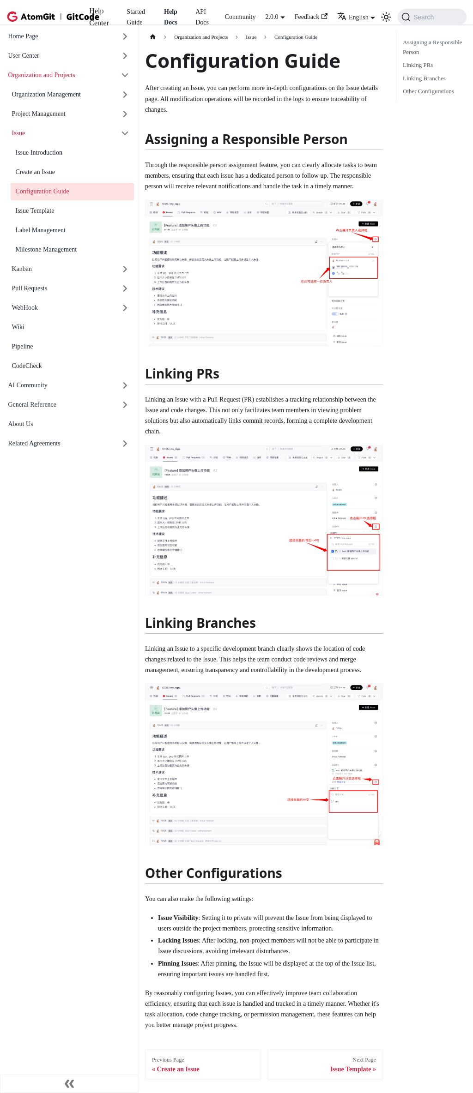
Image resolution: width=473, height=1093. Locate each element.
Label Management (41, 230)
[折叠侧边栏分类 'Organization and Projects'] (125, 75)
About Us (20, 423)
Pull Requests (30, 288)
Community (240, 16)
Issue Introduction (39, 152)
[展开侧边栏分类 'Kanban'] (125, 269)
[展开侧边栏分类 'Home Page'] (125, 37)
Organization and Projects (41, 75)
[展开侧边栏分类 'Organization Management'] (125, 95)
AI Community (28, 385)
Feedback (311, 17)
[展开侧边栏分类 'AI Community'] (125, 386)
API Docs (202, 17)
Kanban (22, 268)
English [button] (353, 17)
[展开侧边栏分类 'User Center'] (125, 56)
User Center (23, 55)
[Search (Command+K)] (432, 17)
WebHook (25, 307)
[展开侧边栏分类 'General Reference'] (125, 405)
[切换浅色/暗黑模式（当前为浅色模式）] (386, 17)
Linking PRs (418, 64)
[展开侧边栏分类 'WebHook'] (125, 308)
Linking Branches (424, 78)
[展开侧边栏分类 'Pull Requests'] (125, 289)
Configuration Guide (42, 191)
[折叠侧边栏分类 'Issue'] (125, 134)
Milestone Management (46, 249)
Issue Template (35, 210)
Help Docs (170, 17)
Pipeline (22, 346)
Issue (18, 133)
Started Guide (136, 17)
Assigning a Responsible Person (432, 47)
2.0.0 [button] (271, 16)
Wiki (18, 327)
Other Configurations (428, 91)
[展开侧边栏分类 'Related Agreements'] (125, 444)
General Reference (32, 404)
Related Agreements (34, 443)
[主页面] (152, 37)
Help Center (99, 17)
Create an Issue (35, 171)
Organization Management (46, 94)
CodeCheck (27, 365)
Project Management (39, 113)
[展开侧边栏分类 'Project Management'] (125, 114)
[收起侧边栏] (69, 1084)
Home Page (23, 36)
